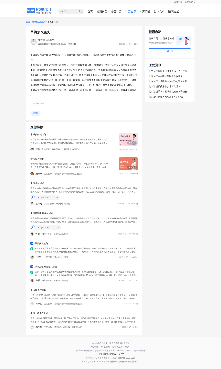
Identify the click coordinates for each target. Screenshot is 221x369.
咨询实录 (159, 11)
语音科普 (116, 11)
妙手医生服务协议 (84, 350)
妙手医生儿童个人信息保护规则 (131, 350)
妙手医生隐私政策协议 (104, 350)
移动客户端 (177, 2)
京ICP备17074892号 (121, 347)
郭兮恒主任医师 (39, 22)
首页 (90, 11)
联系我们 (95, 347)
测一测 (169, 51)
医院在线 (173, 11)
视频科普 (102, 11)
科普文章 (130, 11)
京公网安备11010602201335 (111, 354)
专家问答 (145, 11)
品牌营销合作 (190, 2)
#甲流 (35, 113)
